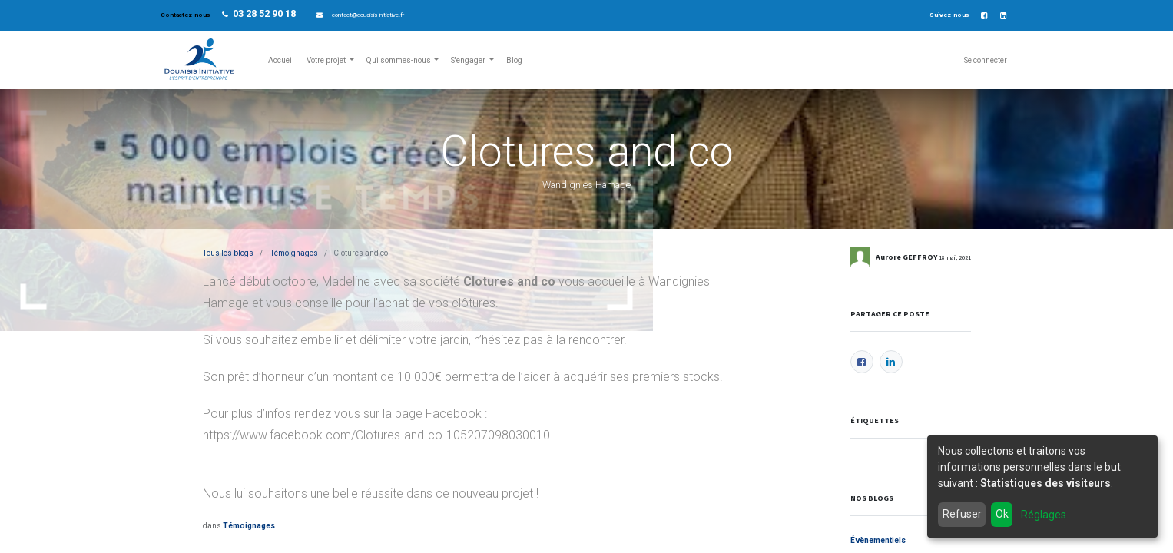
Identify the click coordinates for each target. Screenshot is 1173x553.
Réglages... (1047, 514)
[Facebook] (861, 361)
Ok (1002, 514)
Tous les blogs (228, 253)
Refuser (962, 514)
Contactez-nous (186, 15)
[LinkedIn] (891, 361)
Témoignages (294, 253)
